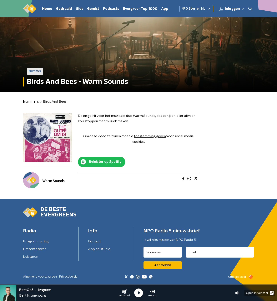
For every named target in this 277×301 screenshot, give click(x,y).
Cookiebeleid (237, 276)
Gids (79, 9)
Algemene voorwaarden (40, 276)
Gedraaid (64, 9)
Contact (94, 241)
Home (47, 9)
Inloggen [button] (231, 9)
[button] (124, 293)
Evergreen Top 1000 (140, 9)
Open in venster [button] (260, 293)
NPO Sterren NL (196, 9)
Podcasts (111, 9)
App (164, 9)
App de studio (99, 249)
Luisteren (30, 257)
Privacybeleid (68, 276)
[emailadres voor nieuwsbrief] (220, 252)
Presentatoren (34, 249)
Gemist (93, 9)
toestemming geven (150, 136)
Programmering (36, 241)
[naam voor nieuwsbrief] (163, 252)
